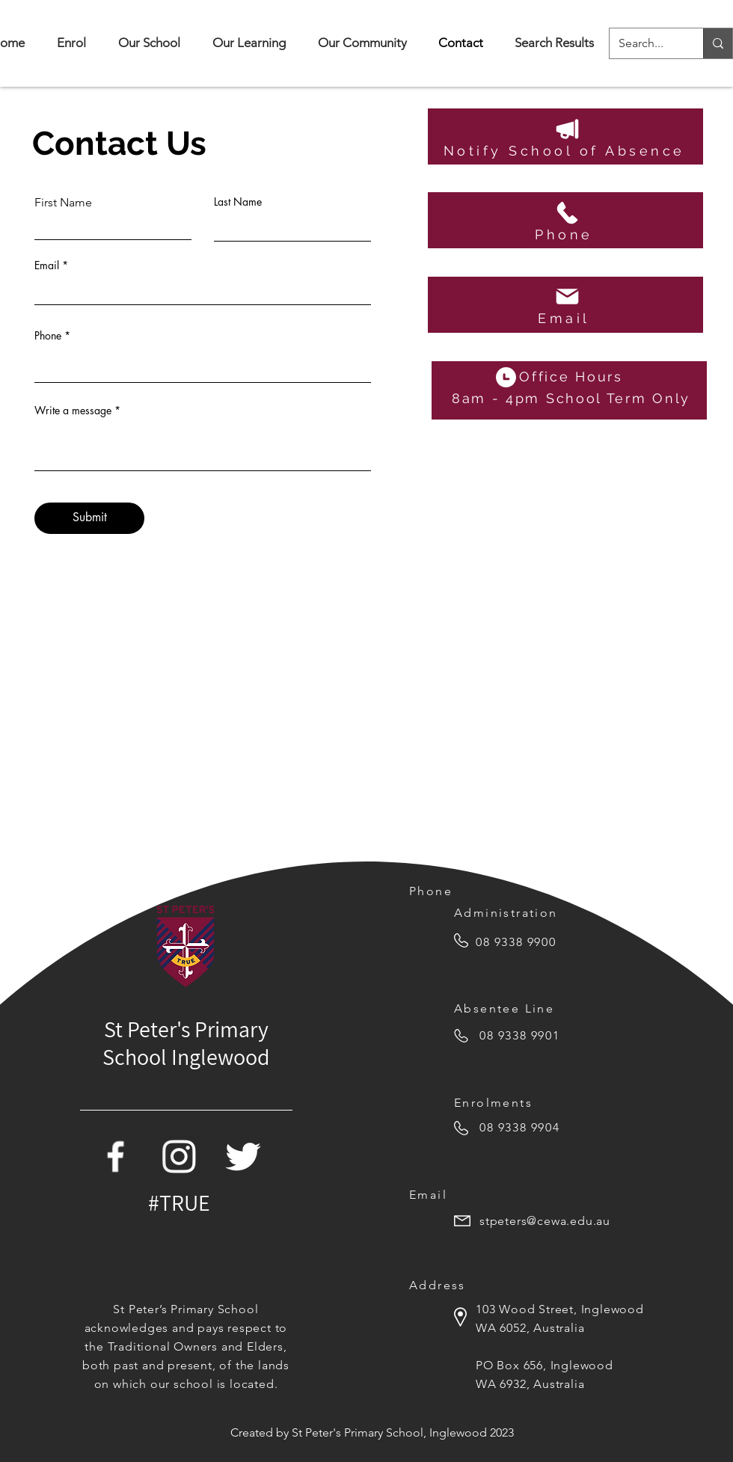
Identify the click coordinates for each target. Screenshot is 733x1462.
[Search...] (645, 43)
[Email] (565, 305)
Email (46, 265)
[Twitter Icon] (242, 1156)
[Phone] (565, 220)
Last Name (238, 202)
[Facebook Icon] (115, 1156)
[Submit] (89, 518)
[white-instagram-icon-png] (179, 1156)
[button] (149, 43)
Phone (47, 336)
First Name (63, 203)
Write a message (72, 410)
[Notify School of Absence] (565, 136)
